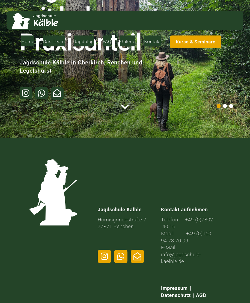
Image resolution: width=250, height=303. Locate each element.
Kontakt (186, 17)
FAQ (138, 17)
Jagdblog (114, 17)
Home (64, 17)
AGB (201, 295)
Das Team (87, 20)
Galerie (160, 17)
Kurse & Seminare (221, 20)
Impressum (174, 288)
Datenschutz (176, 295)
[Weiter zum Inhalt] (125, 107)
